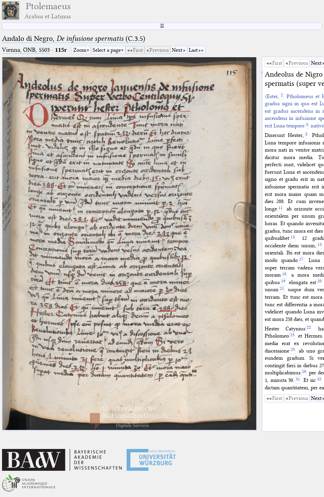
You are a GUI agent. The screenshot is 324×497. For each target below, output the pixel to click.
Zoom (79, 50)
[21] (282, 289)
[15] (319, 245)
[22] (308, 328)
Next (177, 50)
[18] (284, 274)
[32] (319, 380)
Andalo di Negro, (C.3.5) (73, 38)
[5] (306, 135)
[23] (292, 336)
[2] (282, 96)
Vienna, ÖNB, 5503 (26, 49)
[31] (298, 380)
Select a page (107, 50)
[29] (304, 373)
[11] (280, 208)
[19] (283, 282)
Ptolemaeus (48, 10)
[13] (292, 238)
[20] (319, 282)
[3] (307, 125)
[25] (292, 350)
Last (193, 50)
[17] (301, 260)
